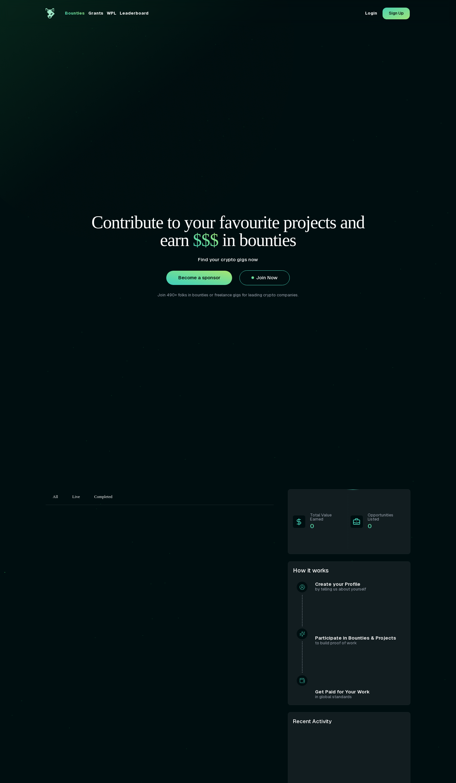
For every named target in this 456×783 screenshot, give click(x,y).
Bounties (75, 13)
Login (371, 13)
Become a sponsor (199, 278)
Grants (95, 13)
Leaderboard (134, 13)
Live (76, 496)
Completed (103, 496)
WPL (111, 13)
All (55, 496)
